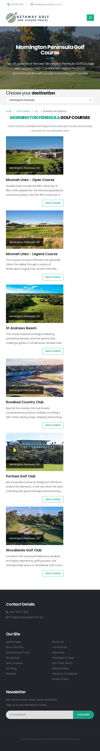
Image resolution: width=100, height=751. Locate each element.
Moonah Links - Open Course (30, 179)
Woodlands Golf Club (24, 550)
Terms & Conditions (64, 673)
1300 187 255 (15, 4)
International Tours (18, 652)
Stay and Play (15, 647)
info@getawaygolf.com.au (46, 4)
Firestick (11, 673)
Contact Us (59, 647)
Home (9, 111)
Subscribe (58, 652)
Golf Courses (14, 663)
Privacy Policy (60, 679)
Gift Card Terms (62, 663)
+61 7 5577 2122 (17, 612)
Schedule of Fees (63, 658)
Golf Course (23, 111)
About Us (58, 642)
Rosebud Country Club (25, 402)
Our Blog (11, 668)
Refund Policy (60, 668)
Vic (36, 111)
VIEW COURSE (53, 203)
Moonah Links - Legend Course (31, 254)
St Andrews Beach (21, 328)
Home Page (13, 642)
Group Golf (13, 658)
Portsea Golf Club (20, 476)
